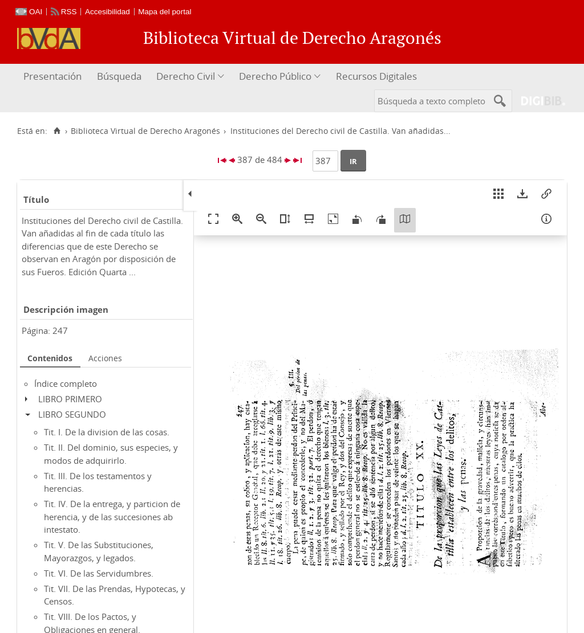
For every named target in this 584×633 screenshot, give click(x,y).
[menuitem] (54, 76)
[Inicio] (57, 131)
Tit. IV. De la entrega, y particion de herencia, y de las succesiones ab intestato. (112, 516)
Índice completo (65, 383)
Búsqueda (119, 76)
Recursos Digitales (376, 76)
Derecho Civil (185, 76)
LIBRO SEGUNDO (72, 414)
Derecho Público (275, 76)
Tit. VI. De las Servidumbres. (98, 573)
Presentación (52, 76)
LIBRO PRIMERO (70, 399)
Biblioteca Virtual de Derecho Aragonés (145, 131)
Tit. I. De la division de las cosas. (106, 432)
